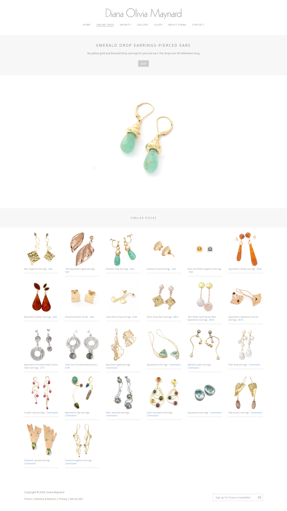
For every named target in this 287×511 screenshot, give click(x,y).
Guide (158, 24)
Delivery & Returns (45, 499)
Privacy (63, 499)
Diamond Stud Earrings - (164, 251)
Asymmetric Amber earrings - (246, 251)
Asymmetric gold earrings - (123, 348)
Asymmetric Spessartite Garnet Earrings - (246, 300)
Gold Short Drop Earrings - (123, 299)
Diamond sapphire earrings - (82, 444)
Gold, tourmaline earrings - (164, 396)
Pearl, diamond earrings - (123, 396)
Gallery (142, 24)
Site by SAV (76, 499)
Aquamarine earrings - (205, 395)
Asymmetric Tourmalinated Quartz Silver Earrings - (41, 348)
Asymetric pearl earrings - (205, 348)
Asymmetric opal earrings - (82, 396)
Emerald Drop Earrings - (123, 251)
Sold (143, 63)
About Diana (177, 24)
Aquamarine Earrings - (164, 347)
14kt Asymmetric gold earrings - (82, 252)
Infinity (125, 24)
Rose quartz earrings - (246, 395)
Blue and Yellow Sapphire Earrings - (205, 252)
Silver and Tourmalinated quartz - (82, 348)
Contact (198, 24)
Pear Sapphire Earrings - (41, 251)
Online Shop (105, 24)
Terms (28, 499)
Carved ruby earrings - (41, 395)
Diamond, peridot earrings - (41, 444)
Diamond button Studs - (82, 299)
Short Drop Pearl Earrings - (164, 299)
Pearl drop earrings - (246, 347)
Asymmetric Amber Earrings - (41, 299)
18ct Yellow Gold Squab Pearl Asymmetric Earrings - (205, 300)
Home (87, 24)
